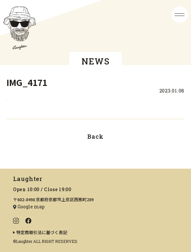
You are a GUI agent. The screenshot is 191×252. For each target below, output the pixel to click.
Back (95, 136)
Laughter (27, 179)
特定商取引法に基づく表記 (41, 232)
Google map (31, 206)
